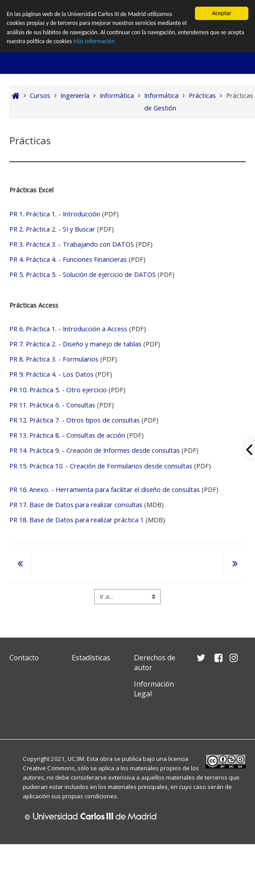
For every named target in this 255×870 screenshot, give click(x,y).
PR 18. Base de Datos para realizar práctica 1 (76, 520)
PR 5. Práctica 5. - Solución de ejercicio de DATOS (82, 274)
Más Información (94, 41)
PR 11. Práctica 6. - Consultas (52, 405)
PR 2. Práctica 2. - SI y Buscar (52, 229)
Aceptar (221, 13)
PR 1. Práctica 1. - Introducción (55, 214)
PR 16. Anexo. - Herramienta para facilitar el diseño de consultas (104, 489)
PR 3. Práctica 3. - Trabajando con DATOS (71, 244)
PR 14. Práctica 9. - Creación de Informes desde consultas (94, 450)
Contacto (24, 658)
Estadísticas (91, 658)
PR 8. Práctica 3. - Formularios (53, 359)
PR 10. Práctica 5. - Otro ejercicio (58, 390)
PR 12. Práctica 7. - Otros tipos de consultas (74, 420)
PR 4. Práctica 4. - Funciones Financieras (69, 259)
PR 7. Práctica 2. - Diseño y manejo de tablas (75, 344)
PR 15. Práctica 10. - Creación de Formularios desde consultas (100, 466)
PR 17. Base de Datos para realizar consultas (75, 504)
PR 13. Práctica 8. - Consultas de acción (67, 435)
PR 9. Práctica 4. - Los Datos (51, 374)
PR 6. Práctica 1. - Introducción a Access (69, 329)
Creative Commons (49, 768)
